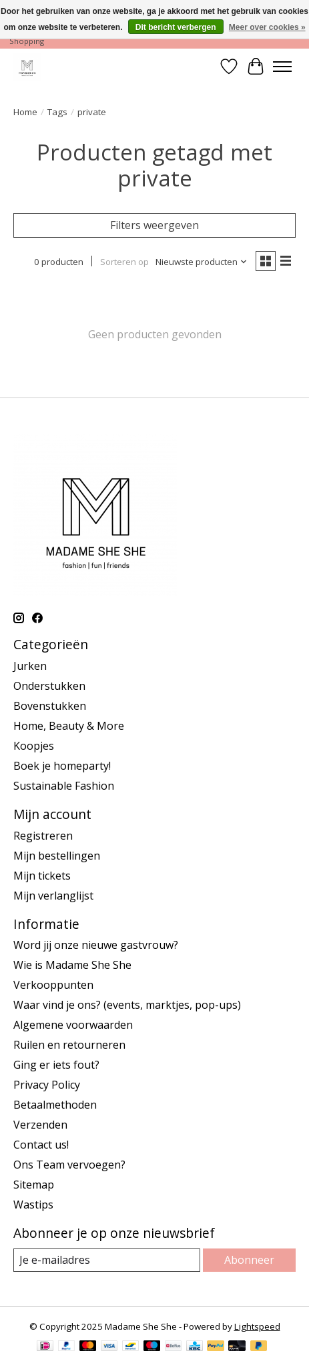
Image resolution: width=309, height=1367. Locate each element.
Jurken (30, 666)
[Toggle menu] (282, 66)
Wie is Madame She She (72, 964)
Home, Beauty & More (68, 725)
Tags (57, 112)
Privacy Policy (46, 1084)
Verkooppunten (53, 984)
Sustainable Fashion (63, 785)
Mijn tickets (42, 875)
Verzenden (40, 1124)
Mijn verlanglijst (53, 895)
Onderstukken (49, 686)
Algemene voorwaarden (73, 1024)
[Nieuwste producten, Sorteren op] (202, 262)
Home (25, 112)
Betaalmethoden (55, 1104)
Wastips (33, 1204)
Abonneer (249, 1259)
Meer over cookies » (267, 27)
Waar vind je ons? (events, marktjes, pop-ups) (127, 1004)
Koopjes (33, 745)
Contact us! (41, 1144)
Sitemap (33, 1184)
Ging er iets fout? (56, 1064)
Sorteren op (124, 262)
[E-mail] (106, 1260)
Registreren (43, 835)
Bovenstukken (49, 705)
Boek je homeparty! (62, 765)
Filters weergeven (154, 225)
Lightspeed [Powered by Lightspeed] (257, 1326)
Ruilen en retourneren (69, 1044)
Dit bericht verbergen (175, 27)
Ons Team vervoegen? (69, 1164)
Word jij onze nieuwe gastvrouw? (95, 945)
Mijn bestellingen (56, 855)
